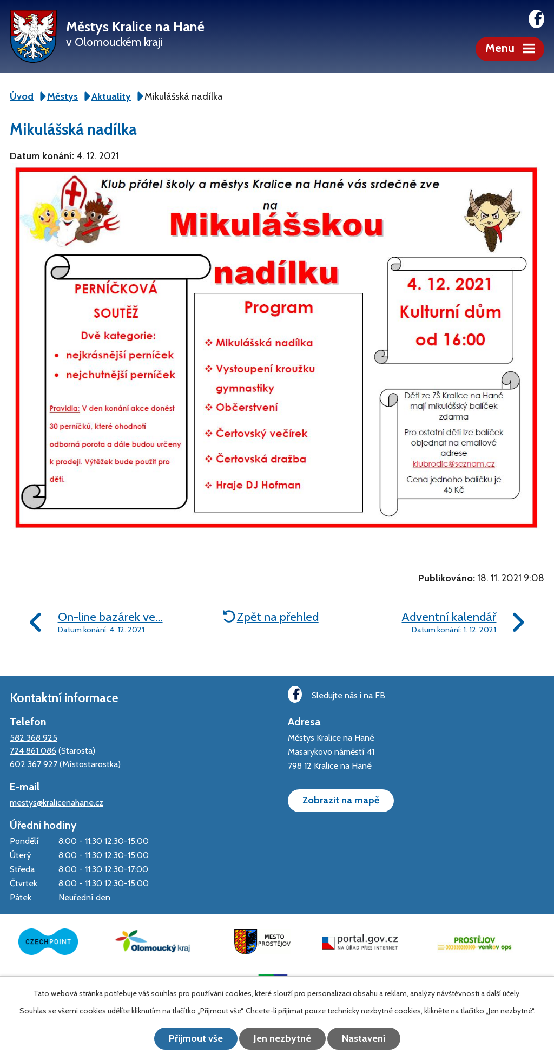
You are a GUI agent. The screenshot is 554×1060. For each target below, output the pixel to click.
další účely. (503, 993)
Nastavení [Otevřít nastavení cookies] (364, 1038)
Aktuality (111, 96)
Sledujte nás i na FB (336, 694)
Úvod (22, 96)
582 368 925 (33, 737)
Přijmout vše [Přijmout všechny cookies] (196, 1038)
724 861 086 (33, 750)
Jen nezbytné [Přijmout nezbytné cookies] (282, 1038)
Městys (62, 96)
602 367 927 (33, 763)
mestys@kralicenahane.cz (56, 802)
